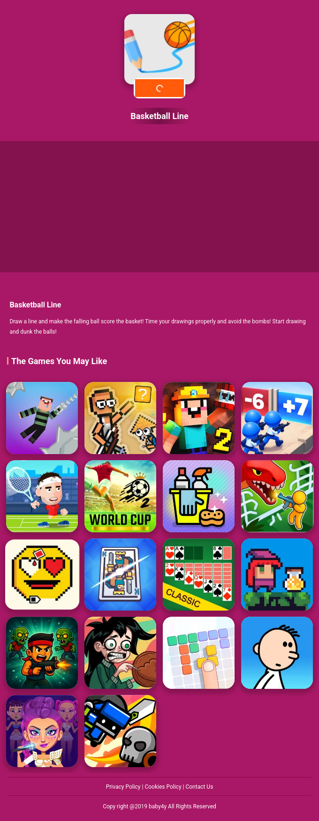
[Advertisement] (159, 206)
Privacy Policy (124, 787)
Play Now (159, 88)
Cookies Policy (163, 787)
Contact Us (199, 787)
